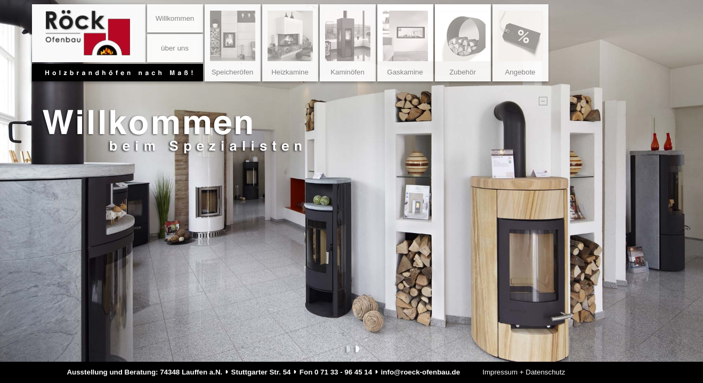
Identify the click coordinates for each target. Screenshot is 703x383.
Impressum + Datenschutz (523, 372)
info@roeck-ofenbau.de (420, 372)
